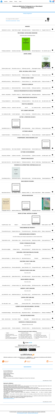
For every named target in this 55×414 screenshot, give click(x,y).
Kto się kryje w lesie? (38, 334)
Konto (20, 1)
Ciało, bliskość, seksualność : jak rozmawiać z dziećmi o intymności (29, 336)
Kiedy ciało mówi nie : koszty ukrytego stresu (26, 338)
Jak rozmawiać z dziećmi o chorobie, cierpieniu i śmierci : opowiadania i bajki (30, 337)
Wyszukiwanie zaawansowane (11, 20)
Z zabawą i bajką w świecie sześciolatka (40, 335)
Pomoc (15, 1)
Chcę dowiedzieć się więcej (22, 412)
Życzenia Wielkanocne (8, 371)
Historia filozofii (8, 336)
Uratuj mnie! (37, 338)
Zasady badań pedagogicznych (10, 334)
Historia (10, 1)
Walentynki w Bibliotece (8, 383)
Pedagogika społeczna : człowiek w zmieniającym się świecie (14, 335)
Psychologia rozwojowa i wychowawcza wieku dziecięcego (13, 337)
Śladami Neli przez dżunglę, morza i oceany (41, 337)
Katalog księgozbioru (27, 13)
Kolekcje (18, 20)
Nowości (5, 1)
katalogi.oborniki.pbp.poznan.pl (8, 398)
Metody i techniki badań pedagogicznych (11, 338)
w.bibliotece (29, 357)
